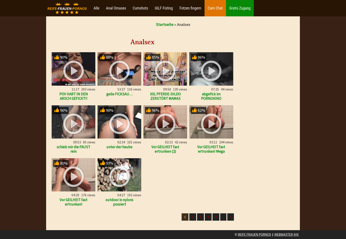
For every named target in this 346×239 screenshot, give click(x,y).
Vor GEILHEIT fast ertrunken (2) (165, 149)
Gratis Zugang (239, 8)
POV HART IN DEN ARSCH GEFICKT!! (73, 96)
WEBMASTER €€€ (286, 234)
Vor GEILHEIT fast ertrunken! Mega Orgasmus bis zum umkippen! (211, 154)
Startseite (164, 24)
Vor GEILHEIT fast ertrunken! (73, 202)
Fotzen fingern (190, 8)
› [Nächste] (223, 217)
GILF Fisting (164, 8)
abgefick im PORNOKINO (211, 96)
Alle (96, 8)
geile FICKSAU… (119, 94)
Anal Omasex (116, 8)
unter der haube (119, 147)
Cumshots (140, 8)
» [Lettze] (230, 217)
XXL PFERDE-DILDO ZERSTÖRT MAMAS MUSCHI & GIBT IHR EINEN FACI (165, 101)
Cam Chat (215, 8)
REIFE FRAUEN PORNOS (254, 234)
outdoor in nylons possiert (119, 202)
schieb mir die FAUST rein (73, 149)
